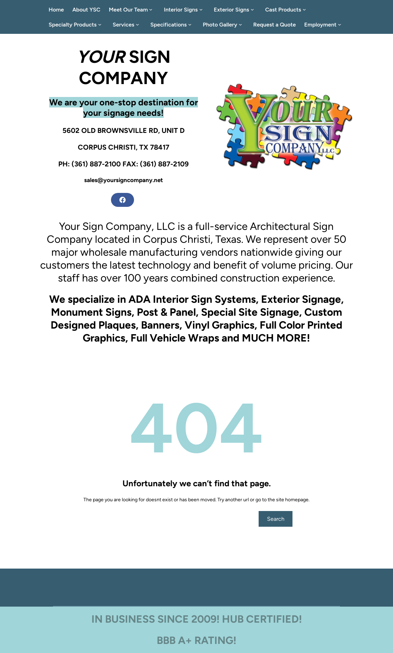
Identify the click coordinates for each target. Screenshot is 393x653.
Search (275, 519)
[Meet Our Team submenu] (152, 9)
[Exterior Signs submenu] (254, 9)
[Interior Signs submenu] (202, 9)
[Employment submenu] (341, 24)
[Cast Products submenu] (306, 9)
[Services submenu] (139, 24)
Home (56, 9)
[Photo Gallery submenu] (242, 24)
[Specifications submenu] (191, 24)
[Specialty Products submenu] (101, 24)
